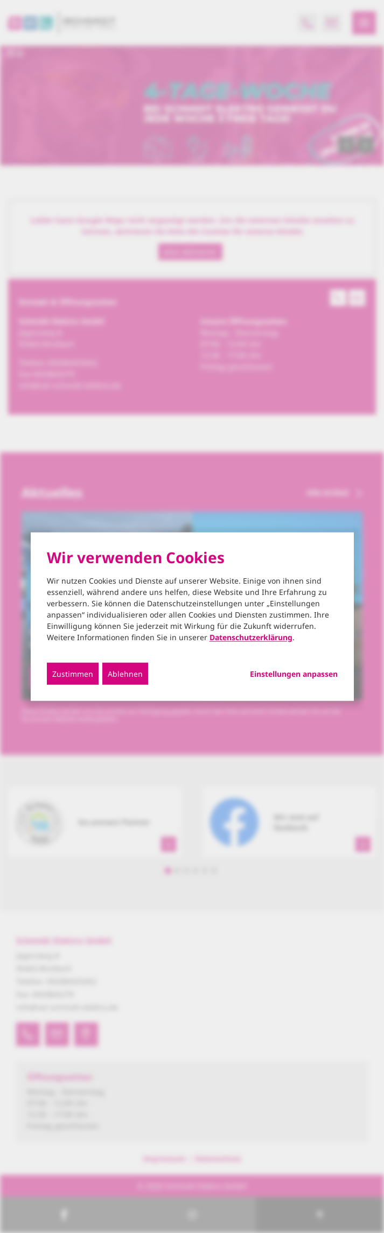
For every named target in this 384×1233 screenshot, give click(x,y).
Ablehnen (125, 673)
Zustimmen (72, 673)
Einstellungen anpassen (294, 673)
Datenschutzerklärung (251, 637)
